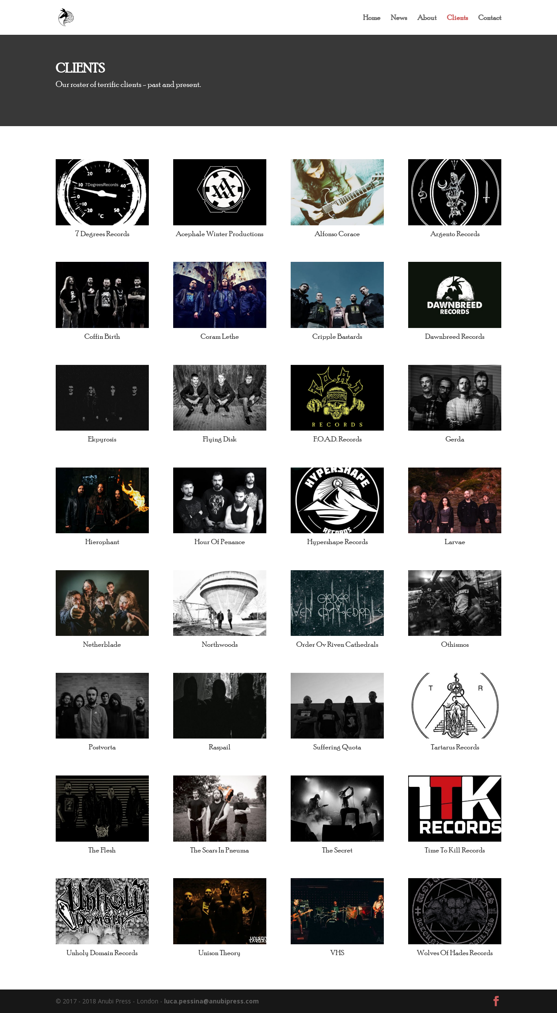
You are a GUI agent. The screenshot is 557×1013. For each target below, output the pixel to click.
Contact (489, 18)
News (399, 18)
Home (371, 18)
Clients (457, 18)
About (426, 18)
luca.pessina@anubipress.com (211, 1001)
